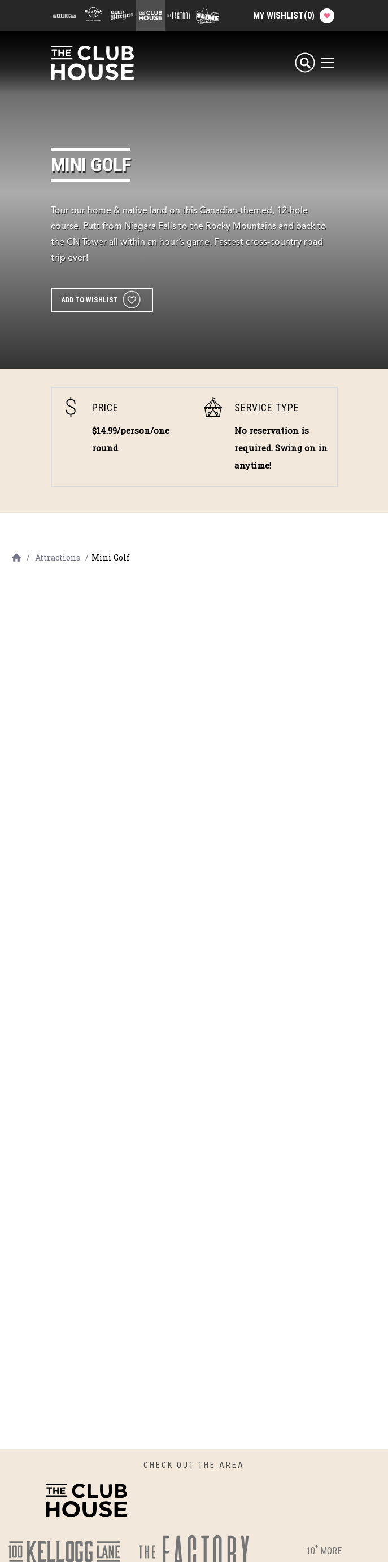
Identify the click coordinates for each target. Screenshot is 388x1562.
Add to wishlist (89, 299)
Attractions (57, 557)
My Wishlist (293, 15)
